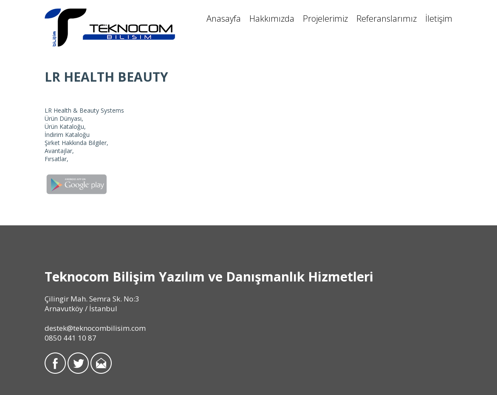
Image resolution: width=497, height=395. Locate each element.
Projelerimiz (325, 18)
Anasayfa (223, 18)
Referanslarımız (386, 18)
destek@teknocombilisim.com (95, 328)
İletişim (438, 18)
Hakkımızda (271, 18)
